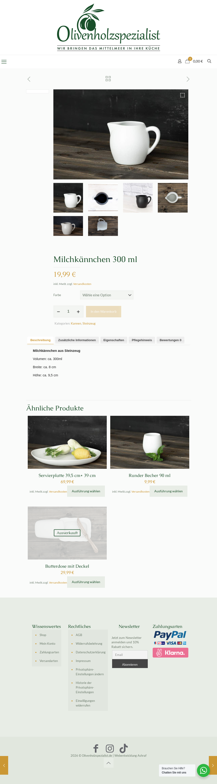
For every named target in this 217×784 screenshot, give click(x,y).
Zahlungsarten (49, 652)
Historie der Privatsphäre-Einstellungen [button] (85, 687)
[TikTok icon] (123, 748)
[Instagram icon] (109, 748)
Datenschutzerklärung (91, 652)
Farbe (57, 295)
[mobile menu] (4, 62)
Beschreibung (40, 340)
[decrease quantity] (59, 311)
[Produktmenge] (68, 311)
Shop (43, 635)
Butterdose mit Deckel (67, 566)
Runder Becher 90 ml (150, 475)
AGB (79, 635)
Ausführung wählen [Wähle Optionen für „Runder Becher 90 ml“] (168, 491)
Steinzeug (89, 323)
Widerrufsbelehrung (89, 643)
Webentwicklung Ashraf (130, 755)
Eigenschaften (113, 340)
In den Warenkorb (104, 311)
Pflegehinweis (142, 340)
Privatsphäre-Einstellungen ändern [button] (90, 672)
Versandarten (49, 661)
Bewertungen (170, 340)
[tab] (40, 340)
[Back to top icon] (109, 763)
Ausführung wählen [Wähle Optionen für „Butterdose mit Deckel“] (86, 582)
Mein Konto (47, 643)
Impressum (83, 661)
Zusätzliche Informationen (77, 340)
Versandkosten (82, 283)
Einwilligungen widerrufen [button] (85, 703)
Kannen (76, 323)
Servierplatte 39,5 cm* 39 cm (67, 475)
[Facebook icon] (95, 748)
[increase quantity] (78, 311)
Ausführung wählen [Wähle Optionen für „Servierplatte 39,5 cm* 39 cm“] (86, 491)
